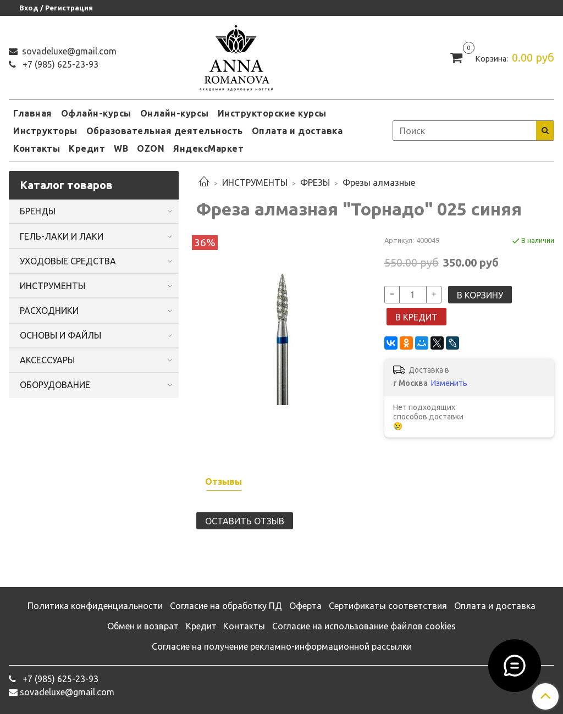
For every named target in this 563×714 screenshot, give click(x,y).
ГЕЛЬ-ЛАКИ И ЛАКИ (61, 236)
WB (121, 148)
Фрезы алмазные (379, 182)
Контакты (36, 148)
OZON (150, 148)
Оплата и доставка (297, 131)
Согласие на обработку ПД (226, 606)
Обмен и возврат (143, 626)
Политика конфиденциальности (95, 606)
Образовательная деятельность (164, 131)
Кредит (87, 148)
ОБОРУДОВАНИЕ (55, 385)
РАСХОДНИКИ (49, 311)
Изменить (449, 383)
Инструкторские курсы (272, 113)
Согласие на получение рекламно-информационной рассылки (282, 646)
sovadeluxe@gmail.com (68, 51)
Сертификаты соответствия (388, 606)
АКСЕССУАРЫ (47, 360)
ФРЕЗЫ (315, 182)
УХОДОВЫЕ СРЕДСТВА (68, 261)
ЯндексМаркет (208, 148)
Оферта (305, 606)
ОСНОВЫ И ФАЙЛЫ (60, 335)
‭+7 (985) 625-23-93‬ (59, 64)
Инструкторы (45, 131)
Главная (32, 113)
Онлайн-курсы (174, 113)
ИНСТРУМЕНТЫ (255, 182)
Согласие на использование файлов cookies (364, 626)
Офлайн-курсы (96, 113)
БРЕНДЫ (38, 211)
